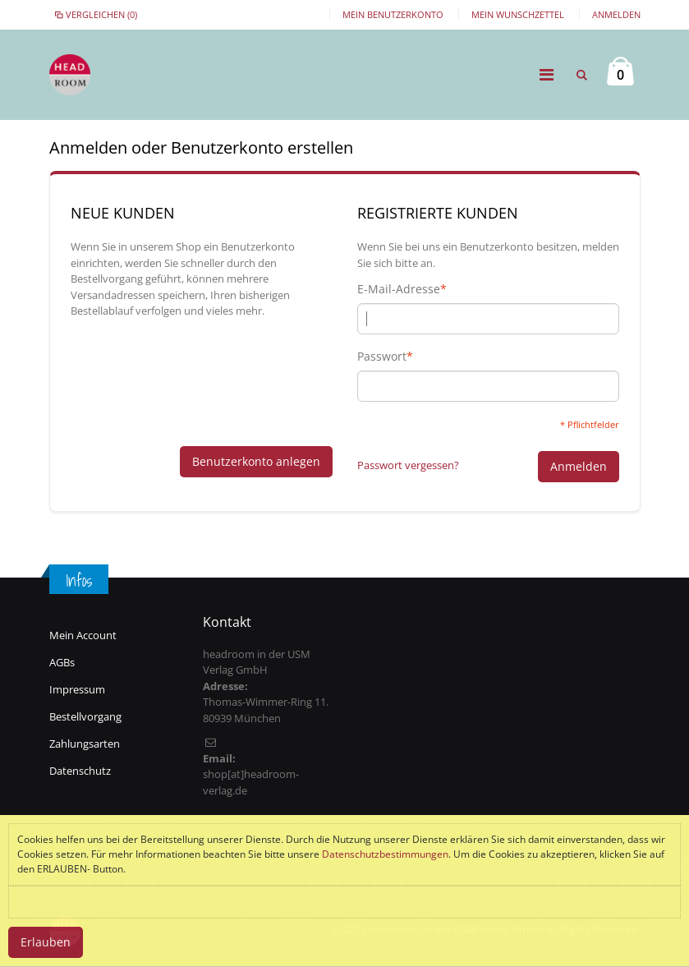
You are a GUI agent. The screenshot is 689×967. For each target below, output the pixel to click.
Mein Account (83, 635)
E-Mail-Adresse (398, 289)
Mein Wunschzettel (517, 14)
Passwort (382, 356)
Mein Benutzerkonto (392, 14)
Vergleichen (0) (95, 14)
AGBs (62, 662)
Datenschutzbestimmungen (385, 854)
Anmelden (616, 14)
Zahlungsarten (84, 743)
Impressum (77, 689)
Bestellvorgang (85, 716)
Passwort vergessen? (408, 465)
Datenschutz (80, 770)
